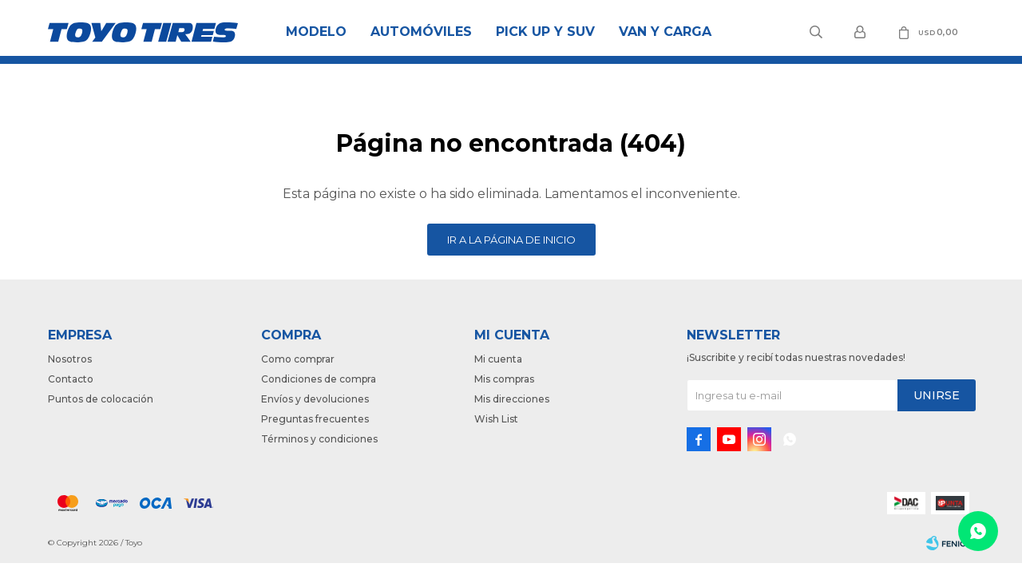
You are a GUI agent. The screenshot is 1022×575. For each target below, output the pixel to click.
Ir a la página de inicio (511, 239)
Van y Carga (665, 31)
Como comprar (298, 359)
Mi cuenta (498, 359)
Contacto (70, 379)
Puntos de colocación (100, 399)
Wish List (496, 419)
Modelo (316, 31)
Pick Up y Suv (545, 31)
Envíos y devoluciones (315, 399)
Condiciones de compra (318, 379)
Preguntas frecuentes (315, 419)
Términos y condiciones (319, 439)
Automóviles (421, 31)
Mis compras (504, 379)
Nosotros (70, 359)
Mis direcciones (511, 399)
